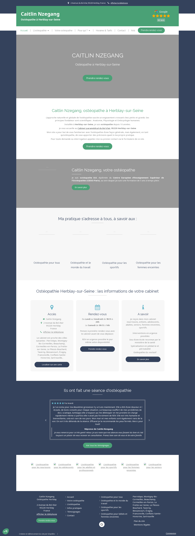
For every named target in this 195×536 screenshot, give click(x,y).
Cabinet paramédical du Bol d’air (94, 128)
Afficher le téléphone (119, 3)
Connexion (171, 533)
